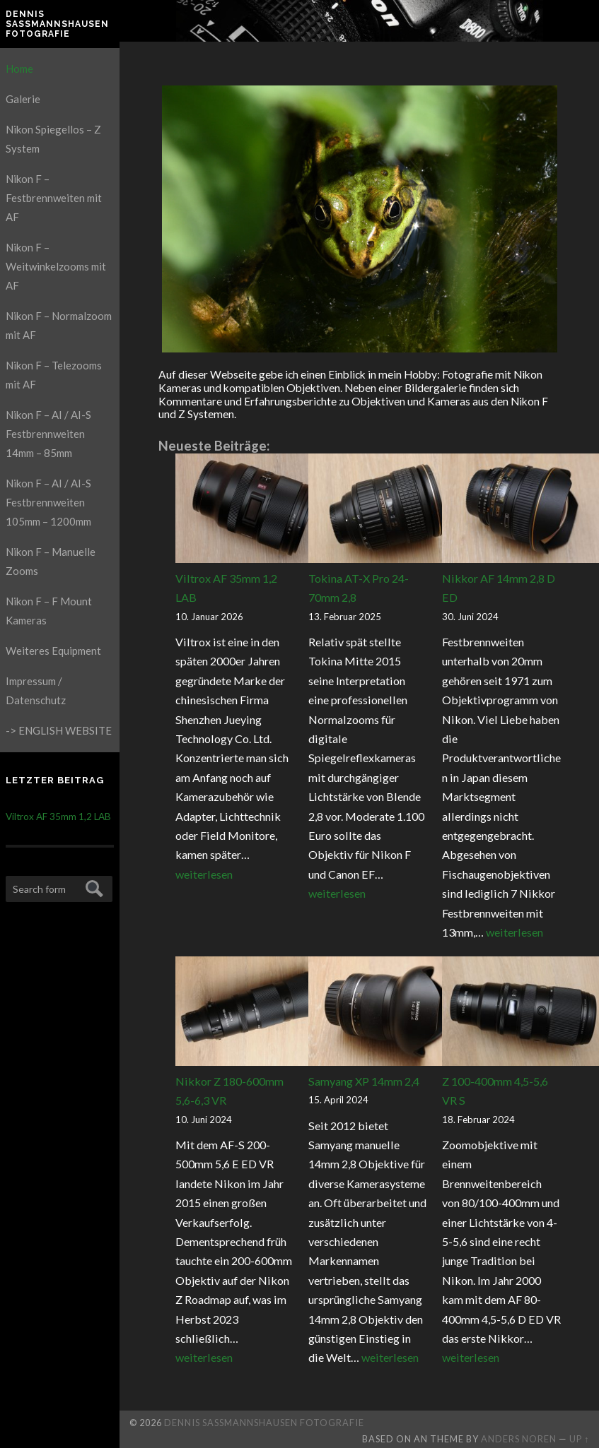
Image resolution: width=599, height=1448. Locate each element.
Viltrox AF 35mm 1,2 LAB (58, 816)
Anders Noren (519, 1438)
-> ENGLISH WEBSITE (59, 730)
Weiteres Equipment (53, 650)
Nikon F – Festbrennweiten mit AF (54, 197)
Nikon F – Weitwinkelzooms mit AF (56, 266)
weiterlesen (204, 874)
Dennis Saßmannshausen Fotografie (57, 24)
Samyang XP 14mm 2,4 (363, 1081)
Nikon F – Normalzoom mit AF (59, 325)
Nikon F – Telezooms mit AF (54, 375)
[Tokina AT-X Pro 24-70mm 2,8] (389, 511)
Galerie (23, 99)
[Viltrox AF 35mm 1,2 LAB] (256, 511)
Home (19, 68)
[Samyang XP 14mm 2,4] (389, 1014)
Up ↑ (579, 1438)
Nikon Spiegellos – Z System (53, 139)
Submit (92, 887)
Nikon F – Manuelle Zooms (50, 561)
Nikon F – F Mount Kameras (49, 611)
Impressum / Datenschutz (36, 690)
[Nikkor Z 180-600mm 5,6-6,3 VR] (256, 1014)
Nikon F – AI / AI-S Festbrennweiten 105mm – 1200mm (48, 502)
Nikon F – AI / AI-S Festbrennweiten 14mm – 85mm (48, 433)
